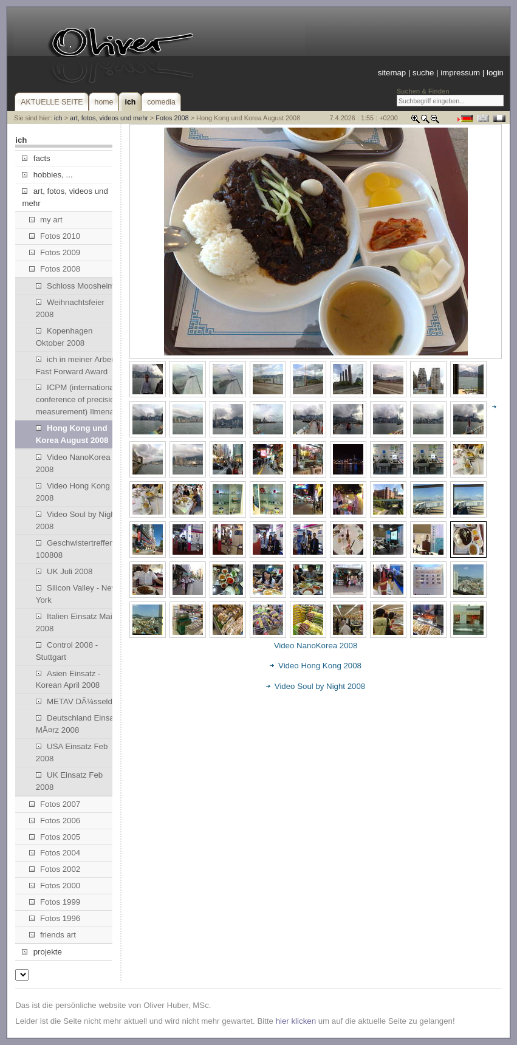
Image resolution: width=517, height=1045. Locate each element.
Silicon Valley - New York (77, 594)
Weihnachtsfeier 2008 (70, 308)
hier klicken (296, 1021)
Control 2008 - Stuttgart (67, 651)
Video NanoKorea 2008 (73, 463)
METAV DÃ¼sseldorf (79, 701)
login (495, 72)
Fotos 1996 (55, 918)
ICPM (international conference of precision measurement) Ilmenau (77, 399)
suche (423, 72)
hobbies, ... (47, 174)
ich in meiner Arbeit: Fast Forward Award (77, 365)
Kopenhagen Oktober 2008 (64, 337)
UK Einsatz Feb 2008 (69, 781)
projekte (41, 951)
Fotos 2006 (55, 820)
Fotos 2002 (55, 869)
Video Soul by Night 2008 (77, 520)
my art (46, 219)
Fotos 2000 (55, 885)
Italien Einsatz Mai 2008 (74, 622)
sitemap (392, 72)
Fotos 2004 (55, 852)
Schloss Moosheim (75, 285)
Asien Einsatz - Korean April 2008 (68, 679)
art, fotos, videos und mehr (109, 118)
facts (36, 158)
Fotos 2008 (172, 118)
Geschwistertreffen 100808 (75, 549)
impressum (460, 72)
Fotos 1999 (55, 901)
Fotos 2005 (55, 836)
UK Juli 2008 (64, 571)
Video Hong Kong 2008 (73, 491)
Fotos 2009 (55, 252)
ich (58, 118)
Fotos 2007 (55, 804)
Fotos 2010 (55, 236)
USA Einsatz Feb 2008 (72, 752)
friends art (52, 934)
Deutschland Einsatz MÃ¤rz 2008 (78, 724)
